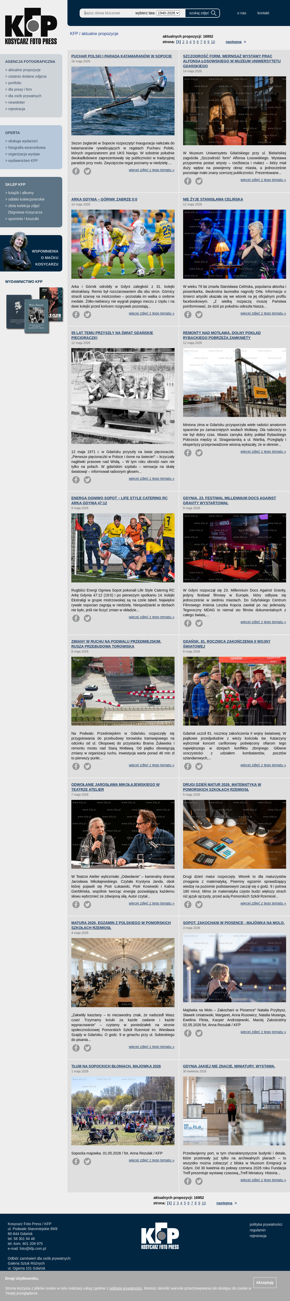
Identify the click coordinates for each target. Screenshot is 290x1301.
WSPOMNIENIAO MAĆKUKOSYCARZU (45, 257)
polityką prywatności (125, 1288)
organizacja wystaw (24, 154)
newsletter (16, 102)
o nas (241, 13)
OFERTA (12, 133)
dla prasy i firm (20, 89)
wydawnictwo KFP (23, 160)
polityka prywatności (266, 1224)
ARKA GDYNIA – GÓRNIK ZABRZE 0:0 (104, 199)
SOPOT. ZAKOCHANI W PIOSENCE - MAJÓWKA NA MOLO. (234, 923)
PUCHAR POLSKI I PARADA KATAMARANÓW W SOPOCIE (121, 56)
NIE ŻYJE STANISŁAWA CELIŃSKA (213, 199)
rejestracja (16, 109)
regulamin (258, 1230)
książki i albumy (21, 193)
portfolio (14, 83)
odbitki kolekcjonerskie (26, 199)
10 (213, 42)
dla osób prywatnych (25, 96)
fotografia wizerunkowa (26, 147)
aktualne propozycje (24, 70)
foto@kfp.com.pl (33, 1248)
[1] (178, 42)
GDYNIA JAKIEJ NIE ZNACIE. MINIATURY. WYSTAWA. (229, 1066)
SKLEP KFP (15, 184)
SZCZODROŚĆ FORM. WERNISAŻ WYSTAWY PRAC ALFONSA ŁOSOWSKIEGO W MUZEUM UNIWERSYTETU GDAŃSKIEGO (232, 61)
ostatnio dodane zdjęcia (27, 76)
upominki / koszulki (23, 219)
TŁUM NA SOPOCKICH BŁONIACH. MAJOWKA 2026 (116, 1066)
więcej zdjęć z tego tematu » (152, 170)
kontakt (263, 13)
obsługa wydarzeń (23, 141)
